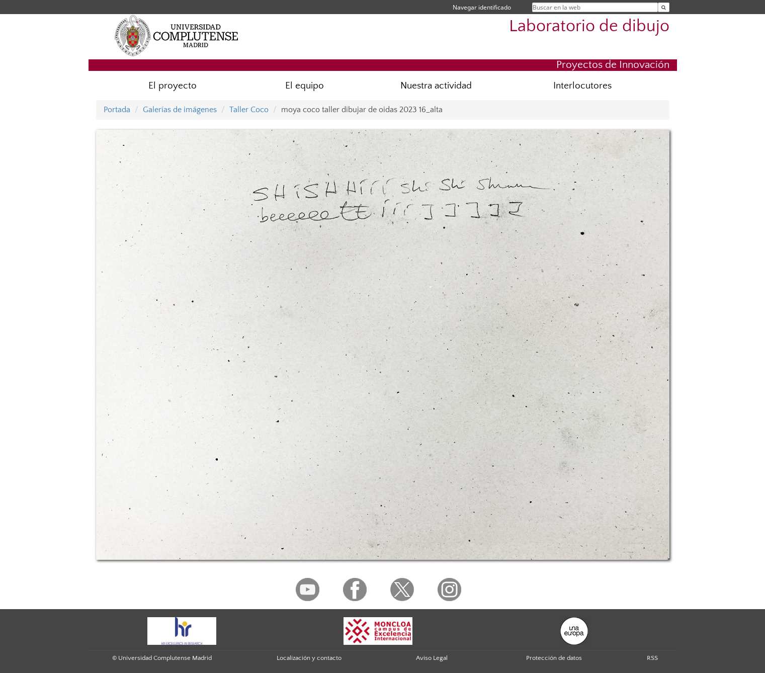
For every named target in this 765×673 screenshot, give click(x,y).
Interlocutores (582, 85)
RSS (652, 657)
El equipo (304, 85)
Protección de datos (554, 657)
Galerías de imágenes (180, 109)
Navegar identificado (482, 7)
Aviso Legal (432, 657)
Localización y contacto (309, 657)
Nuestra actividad (436, 85)
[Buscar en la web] (663, 7)
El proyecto (172, 85)
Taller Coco (249, 109)
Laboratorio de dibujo (589, 26)
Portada (117, 109)
